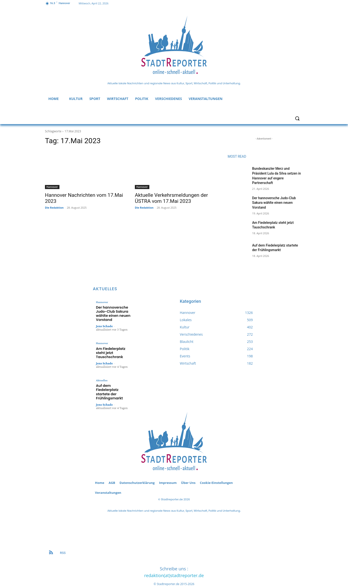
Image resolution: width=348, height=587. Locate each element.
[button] (297, 118)
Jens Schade (104, 324)
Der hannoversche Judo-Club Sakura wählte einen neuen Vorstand (274, 202)
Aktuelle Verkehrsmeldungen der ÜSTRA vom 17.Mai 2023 (171, 198)
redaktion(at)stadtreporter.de (174, 564)
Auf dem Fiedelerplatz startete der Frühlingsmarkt (113, 383)
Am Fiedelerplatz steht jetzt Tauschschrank (114, 349)
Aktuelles (101, 373)
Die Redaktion (54, 207)
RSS (62, 541)
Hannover (52, 187)
